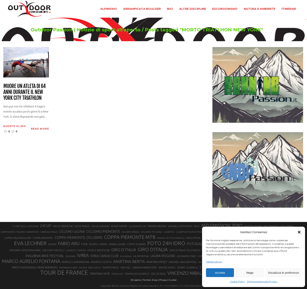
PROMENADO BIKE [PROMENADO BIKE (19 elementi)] (68, 267)
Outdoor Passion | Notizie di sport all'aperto (93, 29)
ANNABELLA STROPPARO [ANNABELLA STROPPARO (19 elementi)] (180, 226)
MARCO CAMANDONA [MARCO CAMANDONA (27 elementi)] (75, 262)
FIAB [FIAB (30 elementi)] (84, 244)
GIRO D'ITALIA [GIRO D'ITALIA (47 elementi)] (123, 249)
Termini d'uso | (151, 280)
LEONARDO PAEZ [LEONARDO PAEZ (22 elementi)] (186, 256)
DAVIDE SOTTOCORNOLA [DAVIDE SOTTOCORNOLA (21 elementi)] (170, 238)
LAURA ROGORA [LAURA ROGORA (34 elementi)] (162, 256)
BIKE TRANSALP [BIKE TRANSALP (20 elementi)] (271, 226)
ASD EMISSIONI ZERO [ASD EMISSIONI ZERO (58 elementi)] (222, 225)
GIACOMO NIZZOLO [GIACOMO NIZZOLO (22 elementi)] (53, 250)
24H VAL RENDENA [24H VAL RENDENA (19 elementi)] (100, 226)
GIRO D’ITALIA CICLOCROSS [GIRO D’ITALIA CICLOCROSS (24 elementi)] (185, 250)
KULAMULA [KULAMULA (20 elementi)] (126, 256)
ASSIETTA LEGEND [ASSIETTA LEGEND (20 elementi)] (253, 226)
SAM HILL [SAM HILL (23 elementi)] (125, 267)
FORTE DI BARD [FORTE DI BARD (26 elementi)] (136, 244)
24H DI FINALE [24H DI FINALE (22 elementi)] (82, 226)
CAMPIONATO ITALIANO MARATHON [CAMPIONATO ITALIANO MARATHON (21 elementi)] (20, 232)
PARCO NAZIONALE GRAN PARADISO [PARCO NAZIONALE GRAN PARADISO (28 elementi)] (35, 267)
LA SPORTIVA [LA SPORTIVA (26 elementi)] (141, 256)
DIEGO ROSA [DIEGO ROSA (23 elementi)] (193, 237)
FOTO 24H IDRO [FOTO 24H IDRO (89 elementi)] (166, 243)
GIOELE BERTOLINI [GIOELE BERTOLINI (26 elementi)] (98, 250)
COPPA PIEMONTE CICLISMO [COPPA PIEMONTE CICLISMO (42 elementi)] (78, 237)
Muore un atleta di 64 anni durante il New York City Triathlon (24, 92)
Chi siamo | (136, 280)
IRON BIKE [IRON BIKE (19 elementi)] (71, 256)
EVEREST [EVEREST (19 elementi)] (52, 244)
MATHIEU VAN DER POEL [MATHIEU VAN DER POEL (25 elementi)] (183, 262)
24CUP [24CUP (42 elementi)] (45, 226)
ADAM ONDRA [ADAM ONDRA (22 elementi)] (119, 226)
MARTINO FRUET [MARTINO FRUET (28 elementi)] (156, 262)
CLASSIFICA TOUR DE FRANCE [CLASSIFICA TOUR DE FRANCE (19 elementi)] (190, 232)
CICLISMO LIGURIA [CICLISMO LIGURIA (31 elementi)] (72, 231)
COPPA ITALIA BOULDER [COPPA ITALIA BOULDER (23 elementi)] (17, 237)
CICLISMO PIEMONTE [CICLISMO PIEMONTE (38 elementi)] (103, 231)
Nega (249, 272)
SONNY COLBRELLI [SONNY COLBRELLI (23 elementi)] (187, 267)
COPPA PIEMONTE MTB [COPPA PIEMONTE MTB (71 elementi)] (129, 237)
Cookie (173, 280)
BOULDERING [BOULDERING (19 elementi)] (287, 226)
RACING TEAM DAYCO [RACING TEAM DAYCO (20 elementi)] (90, 267)
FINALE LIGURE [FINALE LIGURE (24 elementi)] (117, 244)
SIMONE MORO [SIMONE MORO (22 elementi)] (166, 267)
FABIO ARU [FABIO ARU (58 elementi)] (68, 243)
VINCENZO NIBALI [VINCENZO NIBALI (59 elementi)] (185, 273)
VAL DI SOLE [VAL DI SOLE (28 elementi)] (158, 273)
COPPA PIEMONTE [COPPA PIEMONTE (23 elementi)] (43, 237)
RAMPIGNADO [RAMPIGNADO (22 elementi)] (111, 267)
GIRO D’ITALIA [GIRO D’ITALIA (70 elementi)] (153, 249)
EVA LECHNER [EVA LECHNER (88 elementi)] (30, 243)
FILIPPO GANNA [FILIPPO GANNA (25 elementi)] (98, 244)
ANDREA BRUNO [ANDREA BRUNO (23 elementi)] (157, 226)
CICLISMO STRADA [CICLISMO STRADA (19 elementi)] (130, 232)
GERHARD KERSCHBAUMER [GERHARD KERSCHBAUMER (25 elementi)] (25, 250)
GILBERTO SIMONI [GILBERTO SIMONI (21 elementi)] (76, 250)
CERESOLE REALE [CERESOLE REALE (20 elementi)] (48, 232)
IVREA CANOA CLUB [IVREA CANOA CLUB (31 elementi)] (104, 256)
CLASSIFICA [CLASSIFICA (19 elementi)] (168, 232)
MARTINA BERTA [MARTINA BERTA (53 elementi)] (129, 261)
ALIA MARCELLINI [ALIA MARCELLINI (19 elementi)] (137, 226)
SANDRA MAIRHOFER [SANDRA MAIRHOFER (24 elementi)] (144, 267)
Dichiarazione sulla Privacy (262, 281)
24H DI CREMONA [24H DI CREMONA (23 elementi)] (63, 226)
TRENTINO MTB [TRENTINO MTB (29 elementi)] (99, 273)
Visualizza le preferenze (283, 272)
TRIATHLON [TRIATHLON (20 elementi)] (117, 274)
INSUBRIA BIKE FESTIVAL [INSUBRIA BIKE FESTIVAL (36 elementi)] (44, 256)
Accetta (220, 272)
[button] (299, 232)
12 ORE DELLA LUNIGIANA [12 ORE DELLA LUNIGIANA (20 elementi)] (25, 226)
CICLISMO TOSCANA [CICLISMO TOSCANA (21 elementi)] (151, 232)
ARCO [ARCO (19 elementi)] (197, 226)
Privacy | (163, 280)
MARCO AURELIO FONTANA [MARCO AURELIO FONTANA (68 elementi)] (31, 261)
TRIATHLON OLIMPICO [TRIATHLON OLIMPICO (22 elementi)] (137, 274)
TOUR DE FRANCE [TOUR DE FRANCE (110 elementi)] (64, 272)
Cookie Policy (237, 281)
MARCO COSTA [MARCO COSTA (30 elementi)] (101, 262)
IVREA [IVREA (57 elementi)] (83, 255)
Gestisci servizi (214, 261)
